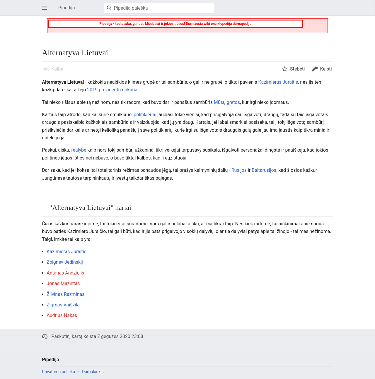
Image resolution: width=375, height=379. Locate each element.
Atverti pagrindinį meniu (46, 10)
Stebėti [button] (297, 69)
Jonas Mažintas (63, 283)
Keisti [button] (326, 69)
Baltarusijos (264, 170)
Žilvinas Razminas (65, 294)
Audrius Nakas (62, 315)
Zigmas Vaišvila (63, 305)
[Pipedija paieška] (159, 8)
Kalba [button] (57, 69)
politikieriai (145, 114)
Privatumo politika (58, 371)
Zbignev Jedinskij (65, 262)
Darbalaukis (93, 371)
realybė (78, 150)
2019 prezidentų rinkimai (113, 89)
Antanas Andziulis (65, 273)
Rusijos (239, 170)
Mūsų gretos (227, 102)
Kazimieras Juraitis (278, 82)
